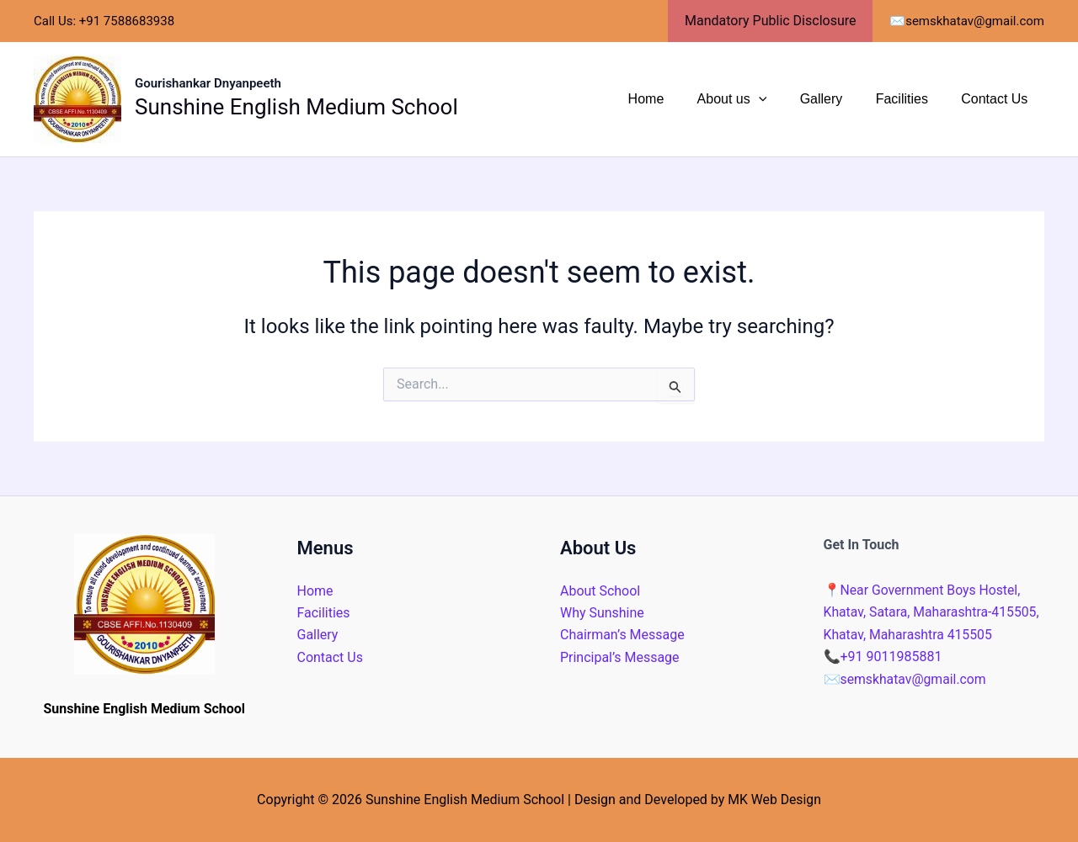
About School (600, 591)
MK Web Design (774, 800)
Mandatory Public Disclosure (773, 21)
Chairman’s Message (622, 635)
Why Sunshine (602, 613)
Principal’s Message (620, 657)
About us (753, 99)
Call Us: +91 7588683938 (104, 21)
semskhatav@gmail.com (906, 679)
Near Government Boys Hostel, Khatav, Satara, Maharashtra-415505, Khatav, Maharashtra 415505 (933, 612)
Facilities (911, 99)
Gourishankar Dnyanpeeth (208, 83)
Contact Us (997, 99)
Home (674, 99)
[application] (779, 99)
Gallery (836, 99)
